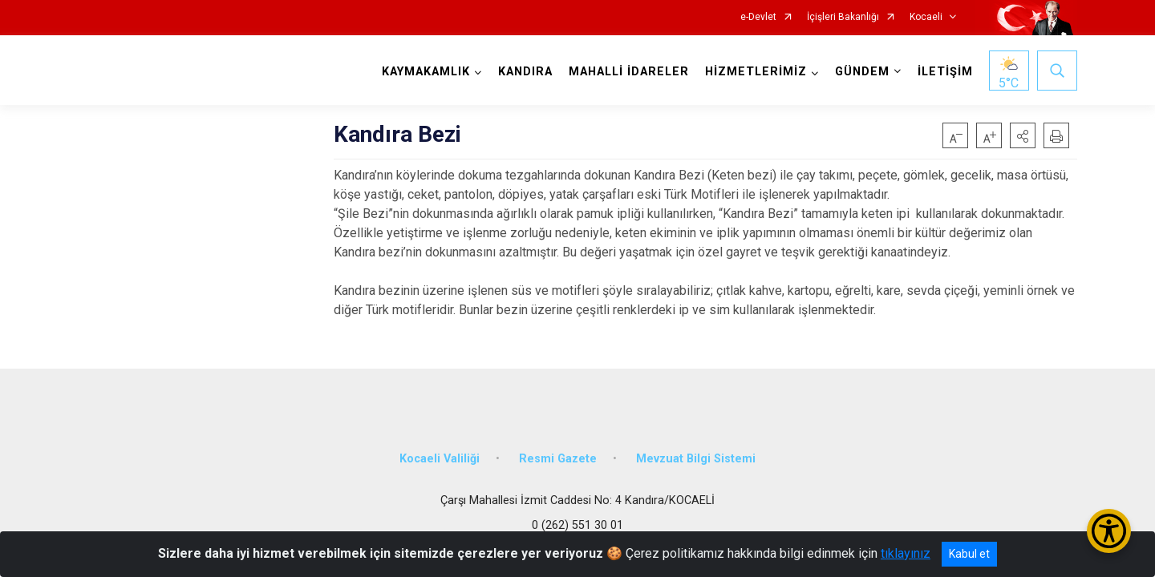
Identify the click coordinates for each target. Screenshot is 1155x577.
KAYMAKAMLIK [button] (426, 72)
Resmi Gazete (558, 459)
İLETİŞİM (945, 72)
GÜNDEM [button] (862, 72)
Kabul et (969, 553)
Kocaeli (926, 17)
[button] (1022, 135)
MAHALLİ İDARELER (629, 72)
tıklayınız (905, 553)
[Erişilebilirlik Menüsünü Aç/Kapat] (1109, 531)
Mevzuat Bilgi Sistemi (696, 459)
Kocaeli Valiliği (439, 459)
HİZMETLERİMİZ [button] (756, 72)
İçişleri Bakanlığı (843, 17)
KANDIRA (525, 72)
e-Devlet (758, 17)
